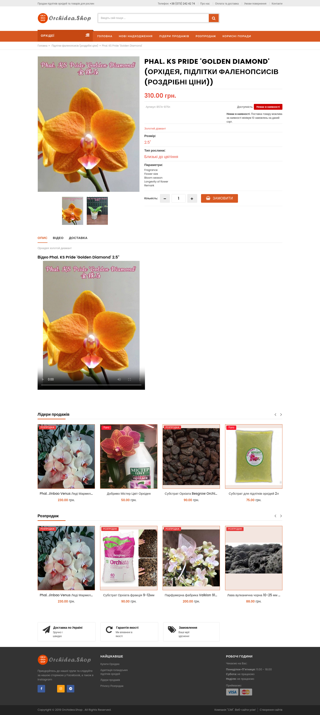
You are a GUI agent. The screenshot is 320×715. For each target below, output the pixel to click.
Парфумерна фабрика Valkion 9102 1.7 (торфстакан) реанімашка (192, 595)
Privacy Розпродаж (112, 686)
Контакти (277, 3)
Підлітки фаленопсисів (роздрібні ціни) (75, 45)
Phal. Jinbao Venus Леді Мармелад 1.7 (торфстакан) (67, 493)
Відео (58, 238)
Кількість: (151, 198)
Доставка (78, 238)
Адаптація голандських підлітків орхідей (114, 672)
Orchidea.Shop (72, 710)
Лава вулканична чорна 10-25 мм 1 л (254, 595)
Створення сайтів (271, 710)
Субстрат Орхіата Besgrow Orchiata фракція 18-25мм (192, 493)
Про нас (205, 3)
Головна (42, 45)
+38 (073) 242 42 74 (182, 3)
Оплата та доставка (227, 3)
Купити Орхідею (110, 664)
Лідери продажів (110, 680)
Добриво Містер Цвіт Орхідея (129, 493)
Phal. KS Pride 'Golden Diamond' (122, 45)
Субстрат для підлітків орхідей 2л (254, 493)
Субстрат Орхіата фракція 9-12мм (128, 595)
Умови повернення (255, 3)
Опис (42, 238)
